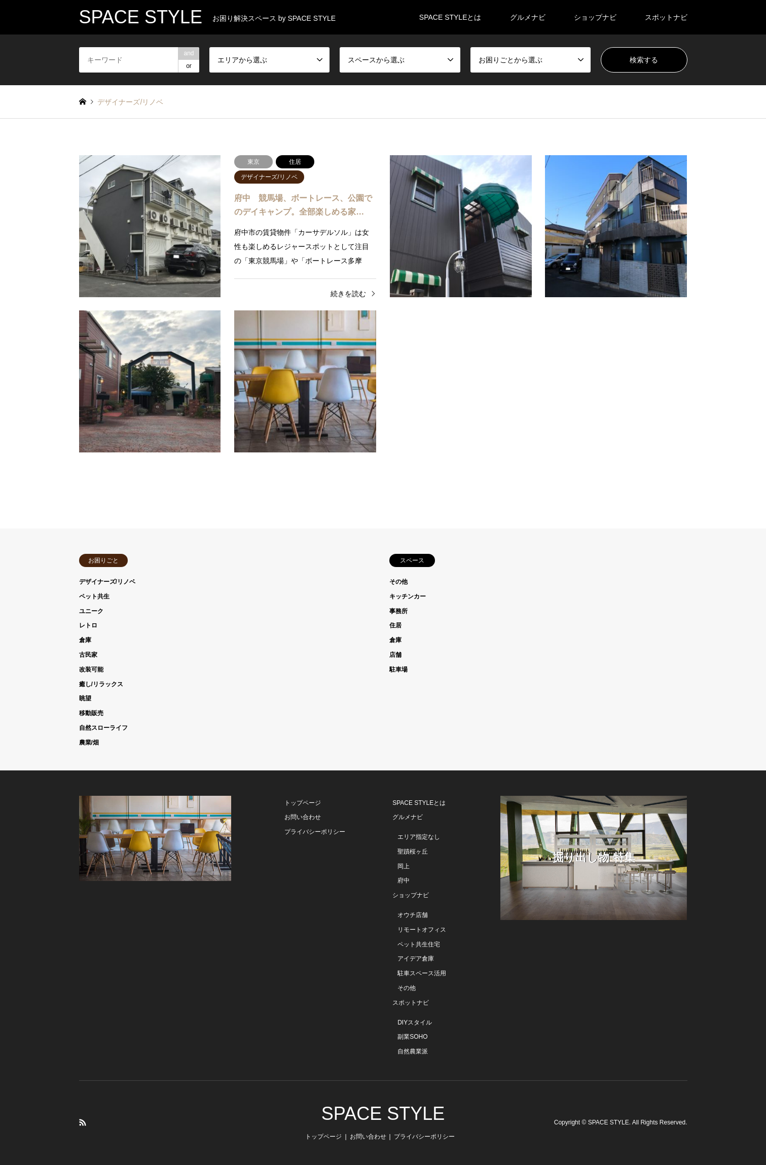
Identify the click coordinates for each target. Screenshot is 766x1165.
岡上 (403, 866)
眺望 (85, 698)
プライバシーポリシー (314, 831)
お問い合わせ (302, 817)
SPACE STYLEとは (450, 17)
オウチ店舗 (412, 915)
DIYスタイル (414, 1022)
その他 (398, 581)
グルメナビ (527, 17)
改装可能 (91, 669)
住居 (395, 625)
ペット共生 (94, 596)
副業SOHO (412, 1036)
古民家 (88, 654)
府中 (403, 880)
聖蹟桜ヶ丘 (412, 851)
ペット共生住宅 (418, 944)
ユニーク (91, 611)
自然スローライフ (103, 727)
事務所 (398, 611)
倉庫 (85, 640)
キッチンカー (407, 596)
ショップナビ (595, 17)
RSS (82, 1122)
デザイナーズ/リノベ (107, 581)
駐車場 (398, 669)
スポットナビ (666, 17)
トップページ (302, 802)
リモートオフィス (421, 929)
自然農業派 (412, 1051)
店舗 (395, 654)
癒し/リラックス (101, 684)
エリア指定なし (418, 836)
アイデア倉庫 (415, 958)
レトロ (88, 625)
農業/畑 (89, 742)
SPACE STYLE (383, 1113)
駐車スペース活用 (421, 973)
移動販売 (91, 713)
